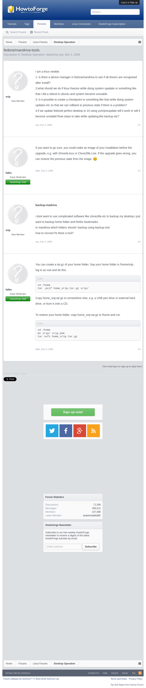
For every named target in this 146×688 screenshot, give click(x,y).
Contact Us (93, 673)
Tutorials (12, 24)
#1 (139, 125)
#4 (139, 349)
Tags (26, 24)
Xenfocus (25, 673)
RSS (140, 673)
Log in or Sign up (129, 2)
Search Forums (18, 32)
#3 (139, 241)
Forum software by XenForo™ (31, 679)
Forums (41, 24)
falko (9, 172)
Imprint (114, 673)
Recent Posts (41, 32)
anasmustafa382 (92, 515)
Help (105, 673)
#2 (139, 171)
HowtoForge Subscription (112, 24)
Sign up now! (73, 412)
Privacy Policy (135, 679)
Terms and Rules (119, 679)
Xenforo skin (11, 673)
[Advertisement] (73, 579)
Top (133, 673)
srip (8, 96)
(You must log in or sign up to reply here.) (122, 366)
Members (59, 24)
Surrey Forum (136, 684)
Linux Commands (81, 24)
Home (125, 673)
